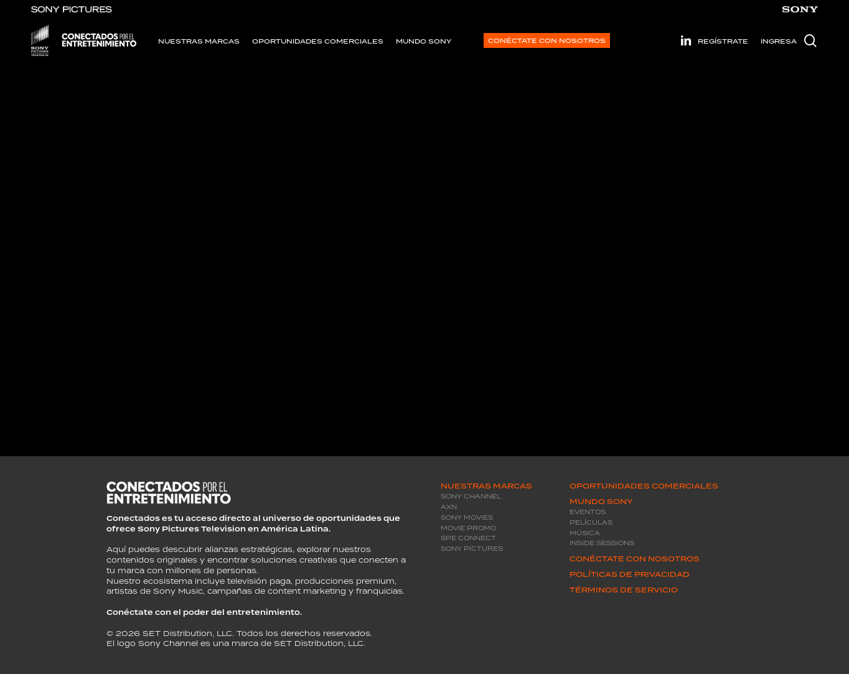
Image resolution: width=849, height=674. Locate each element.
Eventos (588, 512)
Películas (591, 522)
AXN (449, 507)
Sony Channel (471, 496)
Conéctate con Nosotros (635, 559)
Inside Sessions (602, 543)
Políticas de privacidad (630, 574)
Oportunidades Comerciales (644, 486)
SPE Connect (468, 538)
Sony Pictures (472, 549)
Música (585, 533)
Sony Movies (467, 517)
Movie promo (468, 528)
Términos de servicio (624, 590)
